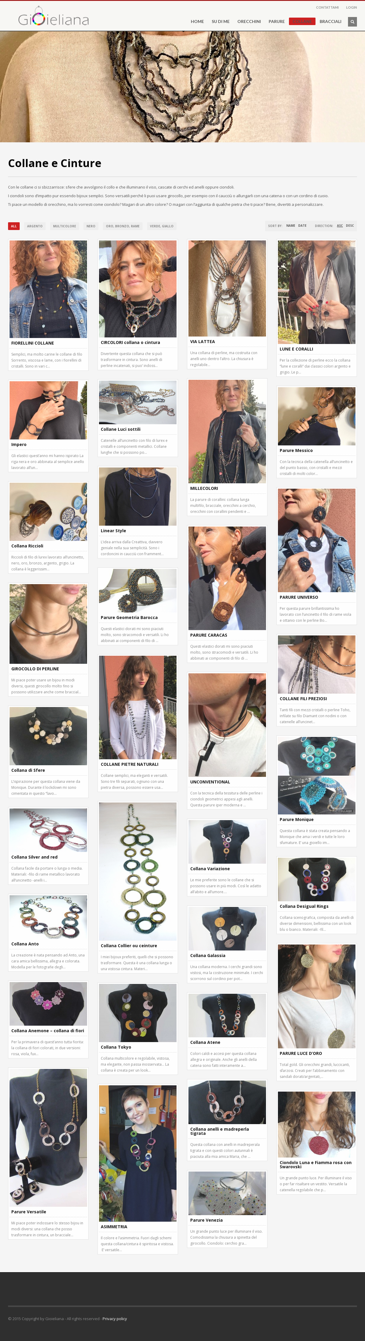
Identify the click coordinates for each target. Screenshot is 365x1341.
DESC (350, 225)
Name (290, 225)
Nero (90, 226)
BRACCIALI (330, 21)
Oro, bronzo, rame (123, 226)
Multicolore (64, 226)
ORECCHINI (249, 21)
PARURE (277, 21)
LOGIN (351, 7)
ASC (340, 225)
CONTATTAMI (327, 7)
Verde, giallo (162, 226)
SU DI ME (219, 21)
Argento (35, 226)
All (14, 226)
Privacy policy (115, 1318)
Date (302, 225)
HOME (197, 21)
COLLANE (302, 21)
